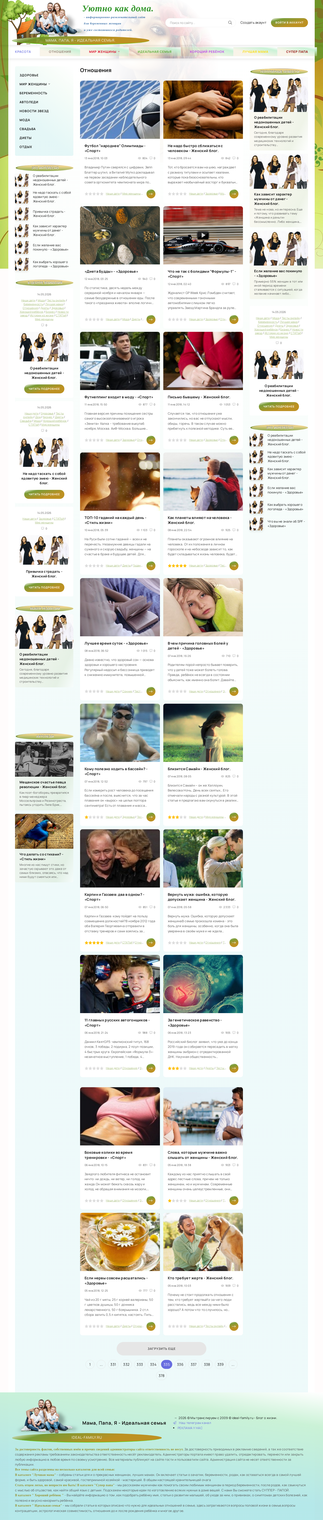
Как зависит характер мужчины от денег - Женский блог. (273, 199)
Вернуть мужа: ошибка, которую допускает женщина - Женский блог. (202, 897)
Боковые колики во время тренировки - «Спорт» (108, 1155)
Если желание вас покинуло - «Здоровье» (278, 273)
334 (153, 1364)
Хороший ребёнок (207, 51)
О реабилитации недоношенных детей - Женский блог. (44, 373)
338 (207, 1364)
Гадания (138, 565)
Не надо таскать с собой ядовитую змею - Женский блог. (44, 478)
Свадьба (28, 129)
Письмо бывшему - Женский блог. (199, 396)
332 (126, 1364)
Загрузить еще (162, 1348)
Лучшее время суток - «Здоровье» (116, 643)
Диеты (26, 138)
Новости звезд (34, 111)
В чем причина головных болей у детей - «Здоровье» (198, 646)
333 (140, 1364)
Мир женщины (102, 51)
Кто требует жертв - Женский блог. (201, 1278)
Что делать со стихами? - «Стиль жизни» (41, 856)
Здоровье (29, 75)
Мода (25, 120)
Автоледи (29, 102)
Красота (23, 51)
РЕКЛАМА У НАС (190, 1428)
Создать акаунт (253, 22)
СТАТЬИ (127, 942)
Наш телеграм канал (192, 1423)
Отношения (60, 51)
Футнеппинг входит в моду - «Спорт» (119, 396)
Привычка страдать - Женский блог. (44, 574)
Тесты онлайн (143, 691)
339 (220, 1364)
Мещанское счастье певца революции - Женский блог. (43, 784)
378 (162, 1375)
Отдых (26, 147)
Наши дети (113, 193)
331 (113, 1364)
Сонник (127, 691)
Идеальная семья (155, 51)
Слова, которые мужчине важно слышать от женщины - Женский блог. (203, 1155)
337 (194, 1364)
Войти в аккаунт (289, 22)
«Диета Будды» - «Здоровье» (111, 271)
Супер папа (297, 51)
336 (180, 1364)
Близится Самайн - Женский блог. (199, 768)
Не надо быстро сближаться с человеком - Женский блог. (195, 148)
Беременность (33, 93)
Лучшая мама (255, 51)
